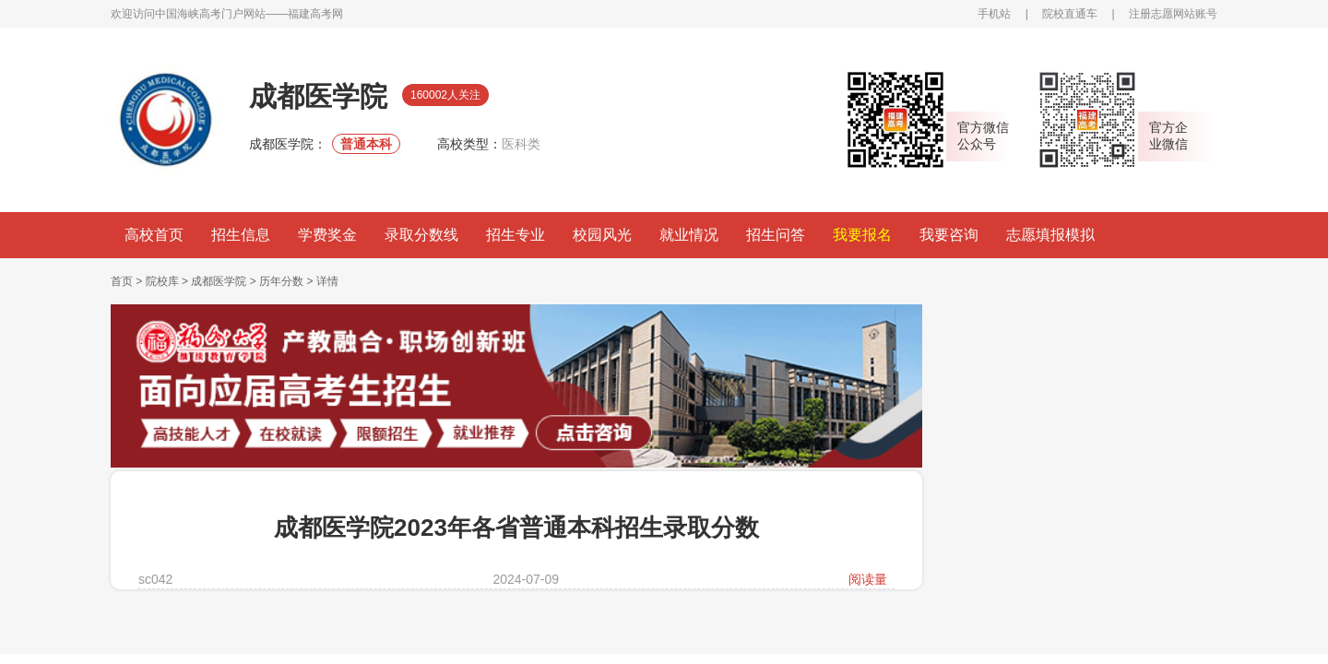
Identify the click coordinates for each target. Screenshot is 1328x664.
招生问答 (775, 235)
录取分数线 (421, 235)
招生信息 (240, 235)
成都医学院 (218, 281)
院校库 (162, 281)
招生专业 (515, 235)
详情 (327, 281)
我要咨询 (948, 235)
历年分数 (281, 281)
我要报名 (862, 235)
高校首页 (154, 235)
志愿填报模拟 (1050, 235)
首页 (122, 281)
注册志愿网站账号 (1173, 13)
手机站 (994, 13)
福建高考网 (315, 13)
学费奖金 (327, 235)
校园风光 (602, 235)
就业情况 (688, 235)
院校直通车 (1069, 13)
